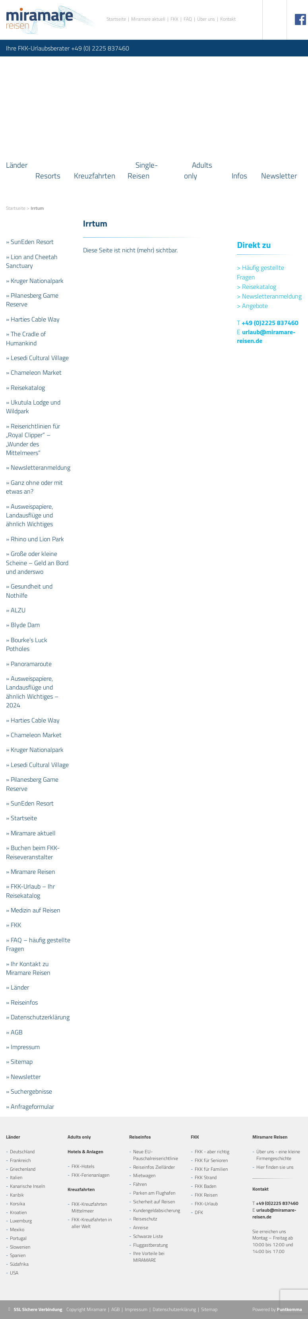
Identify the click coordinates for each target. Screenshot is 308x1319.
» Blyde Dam (23, 624)
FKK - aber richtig (212, 1151)
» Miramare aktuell (31, 833)
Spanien (17, 1255)
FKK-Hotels (83, 1166)
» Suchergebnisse (29, 1091)
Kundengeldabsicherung (156, 1210)
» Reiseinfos (22, 1002)
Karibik (17, 1195)
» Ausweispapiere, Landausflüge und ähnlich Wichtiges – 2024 (32, 692)
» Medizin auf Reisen (33, 910)
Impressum (136, 1309)
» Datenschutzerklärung (38, 1017)
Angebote (252, 305)
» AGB (14, 1032)
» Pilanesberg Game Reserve (32, 300)
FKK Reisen (206, 1195)
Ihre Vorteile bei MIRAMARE (149, 1256)
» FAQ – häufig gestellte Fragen (38, 944)
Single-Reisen (143, 170)
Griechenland (22, 1169)
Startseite (116, 19)
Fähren (140, 1184)
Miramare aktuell (148, 19)
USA (14, 1272)
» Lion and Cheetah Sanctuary (32, 261)
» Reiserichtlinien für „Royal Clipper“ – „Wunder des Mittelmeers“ (33, 439)
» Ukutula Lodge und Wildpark (33, 406)
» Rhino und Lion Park (35, 539)
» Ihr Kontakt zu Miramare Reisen (28, 968)
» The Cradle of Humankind (26, 338)
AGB (115, 1309)
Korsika (17, 1203)
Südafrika (19, 1264)
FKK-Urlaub (206, 1203)
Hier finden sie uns (275, 1167)
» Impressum (23, 1047)
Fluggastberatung (150, 1245)
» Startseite (21, 818)
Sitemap (209, 1309)
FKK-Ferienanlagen (90, 1175)
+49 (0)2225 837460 (270, 322)
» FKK (13, 925)
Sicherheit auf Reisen (154, 1201)
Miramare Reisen (269, 1137)
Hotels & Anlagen (85, 1151)
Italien (16, 1177)
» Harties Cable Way (33, 319)
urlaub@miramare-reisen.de (266, 336)
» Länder (17, 987)
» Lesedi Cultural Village (37, 357)
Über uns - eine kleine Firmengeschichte (278, 1155)
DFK (199, 1212)
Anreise (140, 1227)
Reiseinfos (140, 1137)
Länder (16, 164)
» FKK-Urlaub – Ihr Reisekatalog (30, 890)
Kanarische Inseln (27, 1186)
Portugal (18, 1238)
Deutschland (22, 1151)
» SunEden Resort (30, 241)
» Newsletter (23, 1076)
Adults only (198, 170)
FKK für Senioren (211, 1160)
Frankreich (20, 1160)
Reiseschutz (145, 1218)
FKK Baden (205, 1186)
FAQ (188, 19)
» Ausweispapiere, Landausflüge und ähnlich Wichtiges (29, 515)
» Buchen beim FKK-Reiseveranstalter (33, 852)
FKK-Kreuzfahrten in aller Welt (92, 1223)
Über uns (206, 19)
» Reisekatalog (25, 387)
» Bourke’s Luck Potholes (26, 644)
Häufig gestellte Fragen (260, 272)
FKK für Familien (211, 1169)
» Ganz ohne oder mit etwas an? (34, 487)
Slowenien (20, 1247)
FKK (174, 19)
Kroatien (18, 1212)
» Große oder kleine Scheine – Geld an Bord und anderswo (37, 562)
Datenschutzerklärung (174, 1309)
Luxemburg (21, 1220)
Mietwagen (144, 1175)
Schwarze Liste (148, 1236)
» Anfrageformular (30, 1106)
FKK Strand (206, 1177)
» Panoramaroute (29, 663)
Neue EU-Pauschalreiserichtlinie (155, 1155)
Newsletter (279, 175)
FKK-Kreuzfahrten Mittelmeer (89, 1207)
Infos (239, 175)
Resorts (47, 175)
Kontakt (228, 19)
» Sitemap (19, 1061)
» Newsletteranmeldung (38, 467)
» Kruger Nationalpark (35, 280)
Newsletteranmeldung (269, 296)
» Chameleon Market (34, 372)
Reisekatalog (256, 286)
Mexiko (17, 1229)
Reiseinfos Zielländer (154, 1167)
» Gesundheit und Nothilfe (29, 590)
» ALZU (15, 610)
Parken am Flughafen (154, 1193)
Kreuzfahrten (94, 175)
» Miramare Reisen (30, 871)
